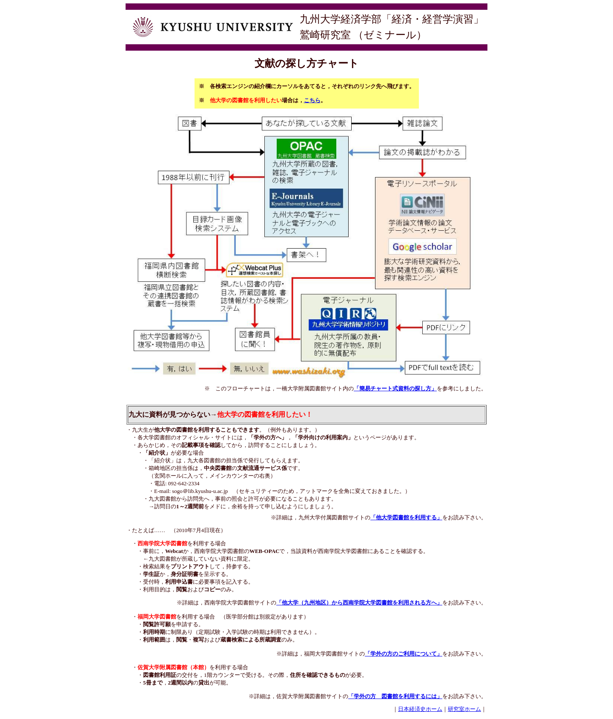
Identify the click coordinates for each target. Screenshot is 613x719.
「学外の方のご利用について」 (403, 653)
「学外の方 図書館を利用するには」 (395, 696)
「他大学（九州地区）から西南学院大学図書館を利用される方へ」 (359, 602)
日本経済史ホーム (420, 709)
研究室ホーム (464, 709)
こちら (312, 100)
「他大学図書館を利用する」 (406, 517)
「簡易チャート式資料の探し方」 (395, 388)
